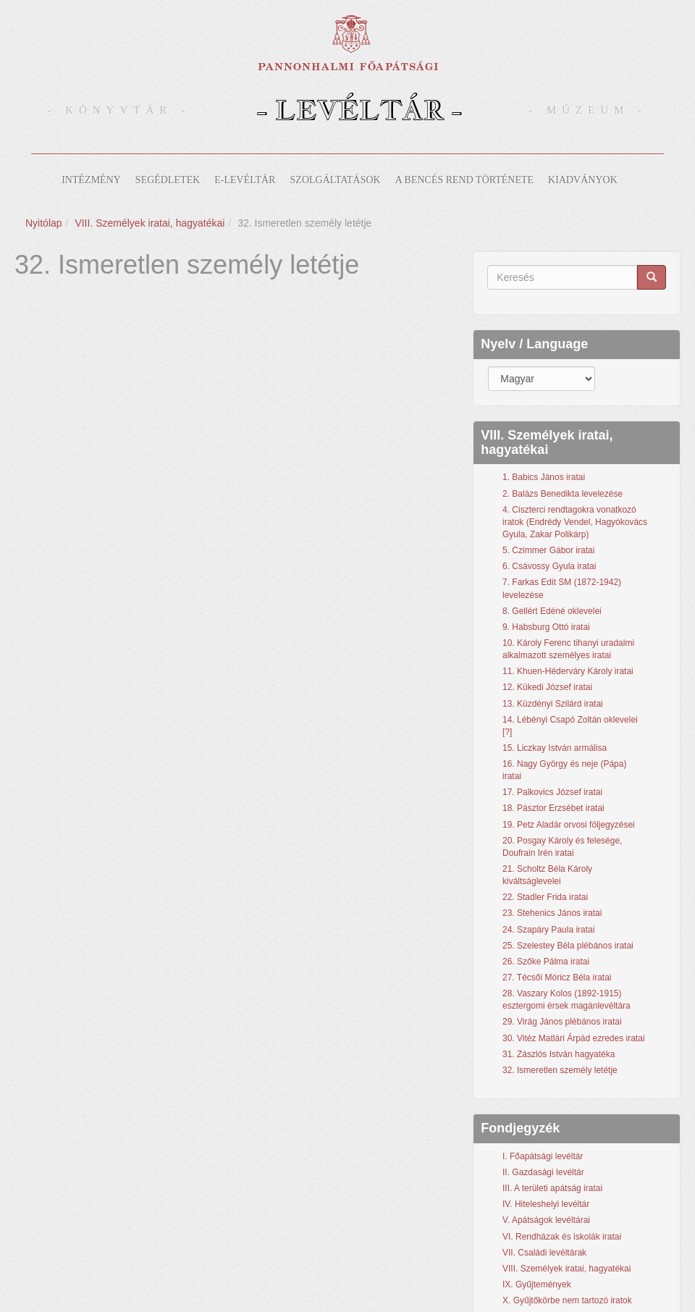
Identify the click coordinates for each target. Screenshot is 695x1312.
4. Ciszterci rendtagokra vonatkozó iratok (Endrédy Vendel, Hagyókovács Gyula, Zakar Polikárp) (574, 522)
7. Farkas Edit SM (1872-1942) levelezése (561, 588)
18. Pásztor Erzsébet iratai (553, 808)
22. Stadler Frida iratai (545, 897)
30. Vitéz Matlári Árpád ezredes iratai (573, 1038)
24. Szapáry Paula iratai (548, 930)
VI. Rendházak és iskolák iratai (561, 1237)
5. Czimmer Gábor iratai (548, 550)
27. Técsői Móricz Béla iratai (557, 977)
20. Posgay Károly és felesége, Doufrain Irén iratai (562, 847)
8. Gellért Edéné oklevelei (552, 611)
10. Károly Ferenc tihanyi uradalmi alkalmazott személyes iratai (568, 649)
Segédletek (167, 179)
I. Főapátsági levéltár (542, 1156)
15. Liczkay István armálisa (554, 748)
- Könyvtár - (119, 110)
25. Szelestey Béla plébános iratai (567, 946)
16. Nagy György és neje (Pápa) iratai (564, 770)
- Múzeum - (587, 110)
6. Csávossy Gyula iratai (549, 566)
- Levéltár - (359, 110)
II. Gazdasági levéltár (543, 1172)
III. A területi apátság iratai (552, 1188)
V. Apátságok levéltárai (546, 1220)
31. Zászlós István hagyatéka (558, 1054)
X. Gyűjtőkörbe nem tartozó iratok (567, 1300)
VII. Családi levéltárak (544, 1253)
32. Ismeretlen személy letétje (560, 1070)
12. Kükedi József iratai (547, 687)
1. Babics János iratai (543, 477)
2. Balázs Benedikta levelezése (562, 494)
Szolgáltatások (335, 179)
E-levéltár (244, 179)
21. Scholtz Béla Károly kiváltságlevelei (547, 875)
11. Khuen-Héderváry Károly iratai (567, 671)
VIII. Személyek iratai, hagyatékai (149, 223)
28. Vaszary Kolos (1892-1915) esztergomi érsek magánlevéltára (566, 999)
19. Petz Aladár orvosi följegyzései (568, 825)
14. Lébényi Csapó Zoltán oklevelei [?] (570, 726)
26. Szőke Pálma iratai (545, 961)
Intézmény (91, 179)
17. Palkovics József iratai (552, 792)
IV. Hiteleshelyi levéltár (545, 1204)
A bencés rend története (464, 179)
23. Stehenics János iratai (552, 913)
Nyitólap (43, 223)
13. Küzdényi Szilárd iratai (552, 704)
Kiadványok (583, 179)
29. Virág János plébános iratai (562, 1022)
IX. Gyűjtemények (536, 1284)
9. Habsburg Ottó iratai (546, 627)
